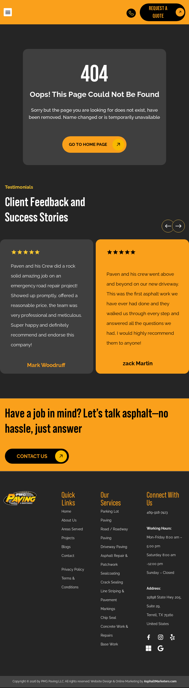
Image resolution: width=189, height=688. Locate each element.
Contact (68, 557)
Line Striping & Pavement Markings (112, 601)
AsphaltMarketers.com (160, 682)
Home (66, 512)
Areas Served (72, 530)
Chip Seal (108, 619)
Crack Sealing (112, 583)
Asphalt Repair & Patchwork (114, 561)
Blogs (66, 548)
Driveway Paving (114, 548)
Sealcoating (110, 574)
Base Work (109, 645)
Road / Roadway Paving (114, 534)
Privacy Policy (73, 570)
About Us (69, 521)
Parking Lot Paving (110, 516)
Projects (68, 539)
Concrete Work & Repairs (114, 632)
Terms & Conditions (70, 583)
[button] (8, 12)
